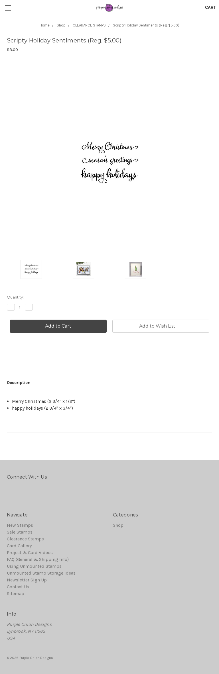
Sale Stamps (20, 532)
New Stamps (20, 525)
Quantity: (15, 297)
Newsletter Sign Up (27, 580)
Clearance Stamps (25, 539)
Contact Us (18, 586)
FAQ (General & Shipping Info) (38, 559)
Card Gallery (19, 545)
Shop (118, 525)
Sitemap (15, 593)
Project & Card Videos (30, 552)
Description (18, 382)
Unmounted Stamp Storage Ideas (41, 573)
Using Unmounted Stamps (34, 566)
